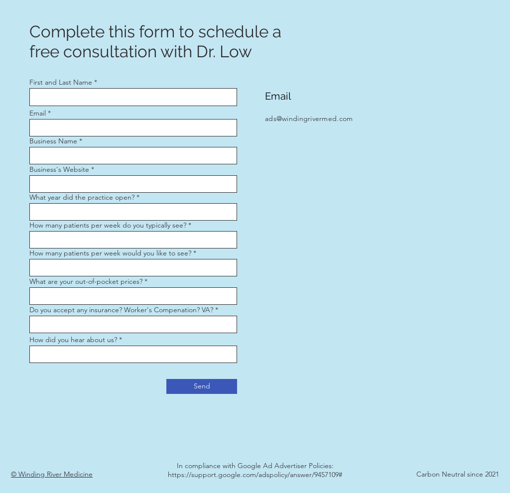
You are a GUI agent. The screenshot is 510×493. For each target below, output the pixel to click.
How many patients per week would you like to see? (110, 252)
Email (37, 113)
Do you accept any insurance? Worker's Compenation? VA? (121, 309)
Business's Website (59, 169)
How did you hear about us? (73, 339)
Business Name (53, 140)
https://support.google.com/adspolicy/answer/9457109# (255, 474)
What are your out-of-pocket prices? (85, 281)
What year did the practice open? (81, 197)
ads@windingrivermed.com (309, 118)
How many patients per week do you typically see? (107, 225)
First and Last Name (60, 82)
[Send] (201, 386)
